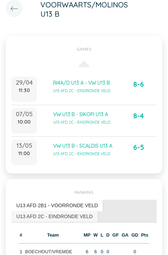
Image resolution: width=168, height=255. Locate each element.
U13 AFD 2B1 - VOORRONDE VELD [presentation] (57, 205)
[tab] (57, 205)
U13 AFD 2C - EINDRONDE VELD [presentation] (54, 216)
